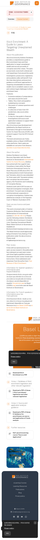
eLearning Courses (20, 483)
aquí (14, 289)
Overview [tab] (11, 22)
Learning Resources (20, 486)
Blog (20, 493)
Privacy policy (9, 528)
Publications (20, 489)
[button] (8, 36)
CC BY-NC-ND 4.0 (19, 219)
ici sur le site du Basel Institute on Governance (20, 311)
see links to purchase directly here (18, 151)
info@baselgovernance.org (21, 512)
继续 (7, 533)
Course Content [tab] (22, 22)
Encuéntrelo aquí (18, 286)
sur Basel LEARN (23, 309)
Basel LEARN (20, 509)
